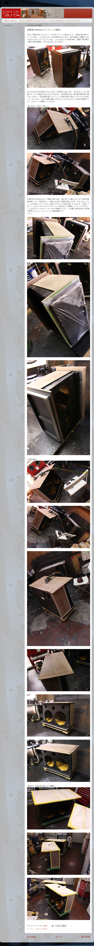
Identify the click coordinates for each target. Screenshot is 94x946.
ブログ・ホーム (10, 21)
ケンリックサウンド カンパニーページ (64, 21)
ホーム (58, 937)
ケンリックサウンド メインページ (32, 21)
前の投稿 (85, 937)
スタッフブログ (41, 929)
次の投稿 (31, 937)
